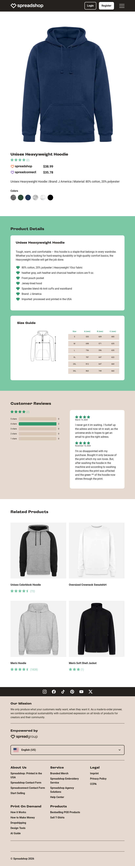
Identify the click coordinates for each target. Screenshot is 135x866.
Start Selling (17, 793)
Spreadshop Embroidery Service (64, 780)
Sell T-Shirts (57, 817)
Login (90, 5)
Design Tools (17, 828)
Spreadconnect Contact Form (27, 787)
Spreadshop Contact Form (25, 782)
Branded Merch (59, 773)
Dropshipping (18, 822)
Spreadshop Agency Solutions (62, 789)
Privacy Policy (98, 778)
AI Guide (15, 833)
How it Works (18, 812)
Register (106, 5)
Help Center (57, 797)
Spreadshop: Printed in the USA (26, 775)
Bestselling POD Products (65, 812)
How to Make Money (22, 817)
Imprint (94, 773)
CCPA (93, 784)
